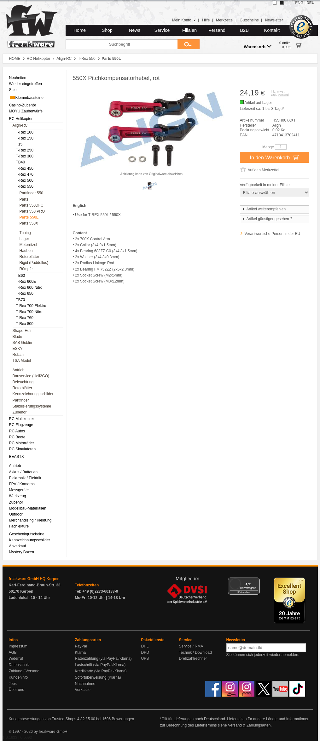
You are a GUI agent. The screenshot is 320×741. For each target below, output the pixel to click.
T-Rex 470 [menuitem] (24, 174)
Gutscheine (249, 20)
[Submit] (188, 44)
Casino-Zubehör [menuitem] (22, 105)
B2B (244, 30)
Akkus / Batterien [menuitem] (23, 472)
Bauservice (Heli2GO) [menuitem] (31, 376)
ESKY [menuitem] (18, 348)
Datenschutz (19, 665)
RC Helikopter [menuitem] (21, 119)
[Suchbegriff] (121, 44)
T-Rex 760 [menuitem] (24, 318)
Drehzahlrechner (193, 658)
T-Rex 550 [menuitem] (24, 186)
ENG (299, 3)
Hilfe (206, 20)
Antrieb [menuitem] (19, 370)
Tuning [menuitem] (25, 233)
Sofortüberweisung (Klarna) (98, 677)
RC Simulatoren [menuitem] (22, 449)
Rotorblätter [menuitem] (29, 256)
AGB (13, 652)
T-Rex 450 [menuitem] (24, 168)
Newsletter (274, 20)
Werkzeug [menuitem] (17, 496)
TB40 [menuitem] (20, 162)
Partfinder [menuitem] (21, 400)
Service (162, 30)
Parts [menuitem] (24, 199)
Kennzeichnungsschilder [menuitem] (33, 394)
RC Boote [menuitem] (17, 437)
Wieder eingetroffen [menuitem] (25, 84)
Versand (216, 30)
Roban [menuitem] (18, 354)
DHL (145, 646)
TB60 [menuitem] (20, 275)
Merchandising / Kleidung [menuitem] (30, 520)
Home (79, 30)
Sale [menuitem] (13, 90)
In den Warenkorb (274, 157)
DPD (145, 652)
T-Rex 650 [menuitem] (24, 293)
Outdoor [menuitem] (16, 514)
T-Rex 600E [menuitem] (26, 281)
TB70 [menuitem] (20, 300)
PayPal (81, 646)
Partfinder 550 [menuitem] (31, 193)
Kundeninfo (18, 677)
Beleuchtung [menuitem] (23, 382)
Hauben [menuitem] (26, 250)
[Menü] (256, 581)
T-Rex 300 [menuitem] (24, 156)
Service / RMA (191, 646)
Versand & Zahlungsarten (249, 725)
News (135, 30)
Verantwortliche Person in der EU (272, 233)
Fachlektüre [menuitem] (19, 526)
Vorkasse (82, 689)
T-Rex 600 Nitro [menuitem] (29, 287)
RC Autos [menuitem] (17, 431)
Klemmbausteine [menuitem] (26, 97)
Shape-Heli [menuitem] (22, 330)
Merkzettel (224, 20)
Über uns (16, 689)
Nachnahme (85, 683)
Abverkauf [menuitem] (17, 546)
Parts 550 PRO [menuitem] (32, 211)
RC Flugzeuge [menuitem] (21, 425)
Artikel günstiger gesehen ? (267, 219)
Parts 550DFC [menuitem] (32, 205)
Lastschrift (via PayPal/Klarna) (100, 665)
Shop (107, 30)
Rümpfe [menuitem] (26, 269)
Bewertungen (123, 719)
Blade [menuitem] (17, 336)
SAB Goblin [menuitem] (22, 342)
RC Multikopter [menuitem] (21, 419)
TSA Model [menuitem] (22, 360)
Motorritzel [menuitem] (28, 244)
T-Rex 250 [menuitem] (24, 150)
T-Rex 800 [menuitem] (24, 324)
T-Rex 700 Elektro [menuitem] (31, 306)
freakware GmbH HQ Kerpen (34, 579)
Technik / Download (195, 652)
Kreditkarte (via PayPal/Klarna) (101, 671)
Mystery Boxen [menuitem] (21, 552)
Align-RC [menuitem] (20, 125)
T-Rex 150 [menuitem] (24, 138)
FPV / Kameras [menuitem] (22, 484)
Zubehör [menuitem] (20, 412)
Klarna (80, 652)
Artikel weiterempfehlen (264, 209)
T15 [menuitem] (19, 144)
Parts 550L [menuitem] (29, 217)
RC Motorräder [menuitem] (21, 443)
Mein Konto (184, 20)
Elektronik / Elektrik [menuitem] (25, 478)
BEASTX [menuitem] (16, 456)
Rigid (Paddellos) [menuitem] (34, 262)
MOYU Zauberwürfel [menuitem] (26, 111)
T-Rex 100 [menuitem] (24, 132)
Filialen (189, 30)
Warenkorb (257, 46)
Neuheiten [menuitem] (17, 78)
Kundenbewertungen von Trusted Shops (42, 719)
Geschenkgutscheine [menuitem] (26, 534)
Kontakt (272, 30)
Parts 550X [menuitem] (29, 223)
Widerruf (16, 658)
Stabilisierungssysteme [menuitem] (32, 406)
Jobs (13, 683)
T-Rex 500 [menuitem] (24, 180)
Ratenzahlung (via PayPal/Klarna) (103, 658)
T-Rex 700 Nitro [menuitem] (29, 312)
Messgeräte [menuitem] (19, 490)
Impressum (18, 646)
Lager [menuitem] (24, 239)
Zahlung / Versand (24, 671)
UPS (145, 658)
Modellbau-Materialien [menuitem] (27, 508)
